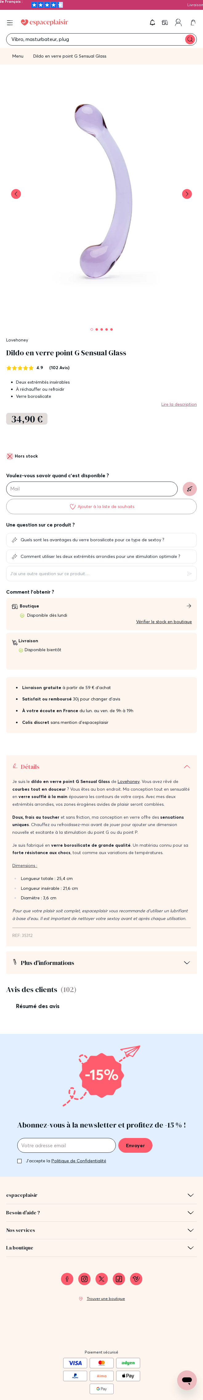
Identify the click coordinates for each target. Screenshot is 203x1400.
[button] (152, 22)
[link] (165, 22)
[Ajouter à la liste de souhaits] (101, 506)
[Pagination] (92, 329)
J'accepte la (66, 1112)
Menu (17, 56)
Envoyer (135, 1097)
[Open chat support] (187, 1380)
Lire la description (179, 404)
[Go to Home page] (44, 22)
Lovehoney (17, 340)
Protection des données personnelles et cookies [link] (101, 1389)
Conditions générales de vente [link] (101, 1378)
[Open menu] (10, 22)
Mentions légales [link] (101, 1366)
